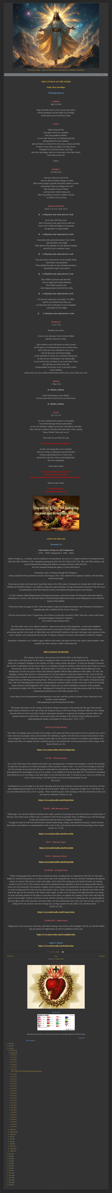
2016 (10, 1165)
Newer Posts (10, 956)
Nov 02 (13, 1124)
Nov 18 (13, 1086)
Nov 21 (13, 1079)
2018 (10, 1161)
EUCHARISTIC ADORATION (37, 74)
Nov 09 (13, 1107)
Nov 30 (13, 1055)
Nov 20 (13, 1081)
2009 (10, 1182)
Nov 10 (13, 1105)
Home (56, 956)
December (12, 1050)
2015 (10, 1168)
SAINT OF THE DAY (56, 539)
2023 (10, 1046)
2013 (10, 1173)
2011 (10, 1177)
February (12, 1148)
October (12, 1129)
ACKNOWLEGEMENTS (91, 74)
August (12, 1134)
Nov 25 (13, 1066)
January (12, 1151)
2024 (10, 1043)
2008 (10, 1185)
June (11, 1139)
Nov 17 (13, 1088)
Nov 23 (13, 1074)
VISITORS (102, 74)
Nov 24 (13, 1069)
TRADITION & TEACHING (54, 74)
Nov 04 (13, 1119)
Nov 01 (13, 1126)
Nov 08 (13, 1110)
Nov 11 (13, 1102)
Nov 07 (13, 1112)
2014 (10, 1170)
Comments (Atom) (59, 959)
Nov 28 (13, 1059)
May (11, 1141)
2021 (10, 1154)
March (11, 1146)
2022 (10, 1048)
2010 (10, 1180)
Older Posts (102, 956)
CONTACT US (78, 74)
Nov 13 (13, 1098)
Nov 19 (13, 1083)
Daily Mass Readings (56, 87)
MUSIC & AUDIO (67, 74)
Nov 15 (13, 1093)
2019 (10, 1158)
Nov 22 (13, 1076)
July (11, 1136)
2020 (10, 1156)
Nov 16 (13, 1090)
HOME (7, 74)
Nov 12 (13, 1100)
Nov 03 (13, 1121)
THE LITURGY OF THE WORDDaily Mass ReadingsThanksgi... (26, 1071)
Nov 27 (13, 1062)
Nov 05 (13, 1117)
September (12, 1132)
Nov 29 (13, 1057)
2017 (10, 1163)
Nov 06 (13, 1114)
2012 (10, 1175)
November (12, 1052)
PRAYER (13, 74)
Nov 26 (13, 1064)
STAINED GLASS (22, 74)
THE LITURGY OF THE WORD (55, 82)
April (11, 1143)
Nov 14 (13, 1095)
